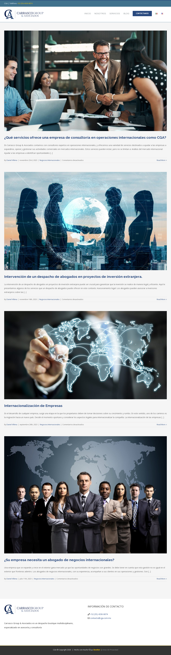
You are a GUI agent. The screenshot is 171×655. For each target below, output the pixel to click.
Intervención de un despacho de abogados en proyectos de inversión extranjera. (73, 276)
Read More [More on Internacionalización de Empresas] (161, 424)
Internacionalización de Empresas (33, 406)
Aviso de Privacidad (110, 650)
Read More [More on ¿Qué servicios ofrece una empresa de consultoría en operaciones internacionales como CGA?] (161, 160)
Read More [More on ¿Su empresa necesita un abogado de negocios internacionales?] (161, 579)
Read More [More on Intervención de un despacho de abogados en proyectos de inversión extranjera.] (161, 299)
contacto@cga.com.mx (100, 618)
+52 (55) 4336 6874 (24, 3)
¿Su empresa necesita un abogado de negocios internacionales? (59, 560)
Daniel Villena (12, 160)
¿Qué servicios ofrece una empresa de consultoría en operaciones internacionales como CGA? (85, 137)
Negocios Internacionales (50, 160)
